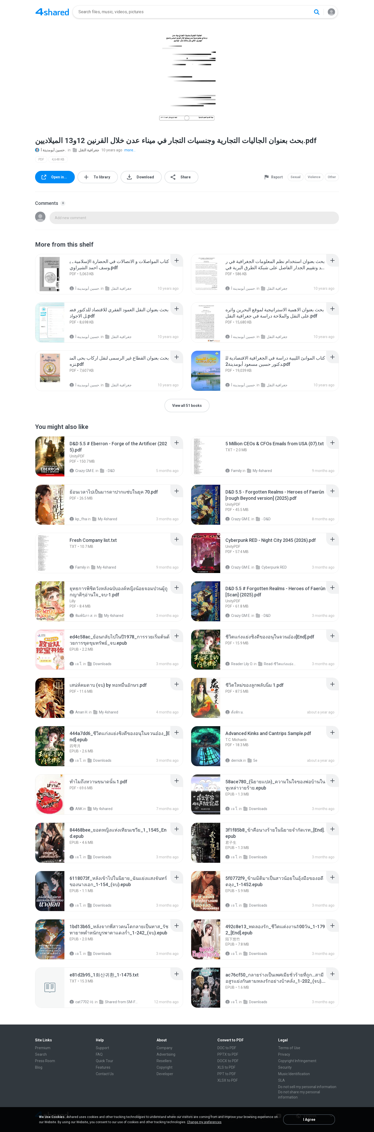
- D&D (107, 471)
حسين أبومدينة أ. (50, 150)
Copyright (164, 1067)
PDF (41, 159)
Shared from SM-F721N (118, 1002)
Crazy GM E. (82, 471)
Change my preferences (204, 1122)
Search (41, 1054)
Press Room (45, 1061)
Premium (42, 1048)
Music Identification (294, 1074)
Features (103, 1067)
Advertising (166, 1054)
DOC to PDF (226, 1048)
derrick (233, 760)
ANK (76, 809)
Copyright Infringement (297, 1061)
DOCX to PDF (227, 1061)
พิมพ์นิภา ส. (81, 616)
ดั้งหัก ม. (234, 712)
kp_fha (78, 519)
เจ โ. (76, 664)
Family (233, 471)
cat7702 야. (82, 1002)
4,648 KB (58, 159)
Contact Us (105, 1074)
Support (102, 1048)
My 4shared (259, 471)
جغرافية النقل (86, 150)
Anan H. (79, 712)
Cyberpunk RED (271, 567)
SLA (281, 1080)
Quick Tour (104, 1061)
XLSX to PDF (227, 1080)
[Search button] (316, 12)
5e (252, 760)
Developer (165, 1074)
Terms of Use (289, 1048)
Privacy (284, 1054)
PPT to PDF (226, 1074)
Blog (38, 1067)
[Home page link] (52, 12)
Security (285, 1067)
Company (164, 1048)
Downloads (99, 664)
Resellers (164, 1061)
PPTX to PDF (227, 1054)
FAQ (99, 1054)
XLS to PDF (226, 1067)
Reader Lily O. (239, 664)
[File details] (55, 274)
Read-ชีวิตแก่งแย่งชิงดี (277, 664)
